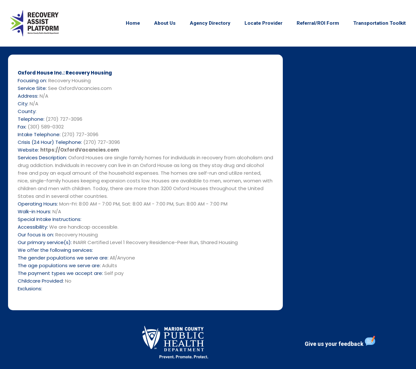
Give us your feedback (340, 341)
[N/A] (352, 179)
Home (133, 23)
